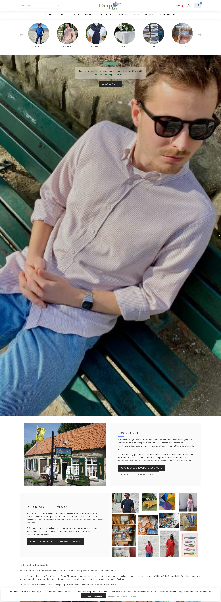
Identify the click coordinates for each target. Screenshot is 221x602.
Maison (123, 15)
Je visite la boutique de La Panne (138, 474)
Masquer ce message (93, 596)
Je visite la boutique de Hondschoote (141, 468)
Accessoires (106, 15)
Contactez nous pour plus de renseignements (55, 541)
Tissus (135, 15)
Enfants (89, 15)
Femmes (61, 15)
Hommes (75, 15)
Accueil (49, 15)
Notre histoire (168, 15)
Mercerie (149, 15)
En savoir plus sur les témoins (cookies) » (124, 596)
